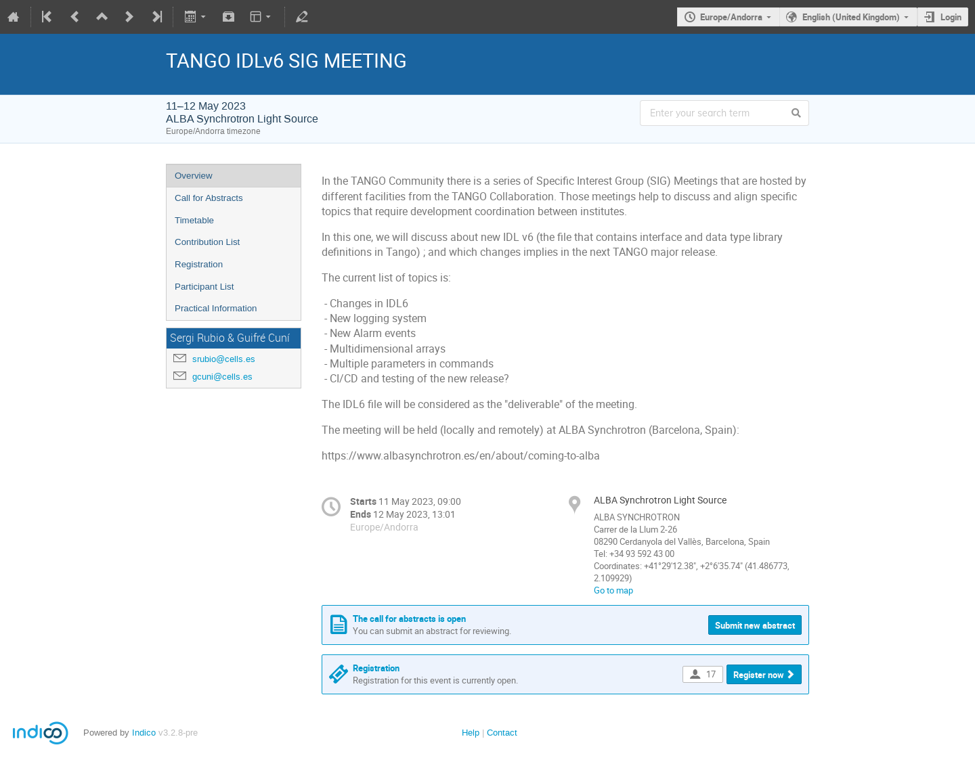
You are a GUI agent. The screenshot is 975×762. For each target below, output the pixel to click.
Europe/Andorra (731, 17)
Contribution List (207, 242)
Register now (758, 675)
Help (470, 732)
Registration (199, 264)
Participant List (204, 287)
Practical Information (216, 308)
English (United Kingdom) (851, 17)
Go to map (613, 590)
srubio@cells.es (223, 359)
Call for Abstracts (209, 198)
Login (950, 17)
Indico (144, 732)
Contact (502, 732)
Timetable (194, 220)
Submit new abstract (755, 625)
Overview (194, 176)
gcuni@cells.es (222, 376)
